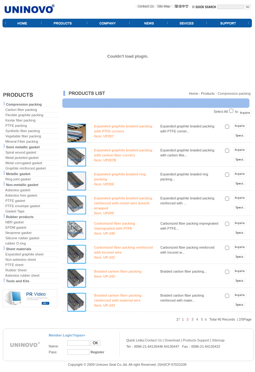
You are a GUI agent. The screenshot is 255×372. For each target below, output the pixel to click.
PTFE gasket (15, 201)
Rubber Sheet (15, 270)
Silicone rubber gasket (22, 238)
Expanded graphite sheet (24, 254)
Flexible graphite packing (24, 115)
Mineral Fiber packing (21, 141)
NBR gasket (14, 222)
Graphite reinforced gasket (25, 168)
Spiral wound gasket (20, 152)
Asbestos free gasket (21, 195)
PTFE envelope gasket (22, 206)
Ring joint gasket (18, 179)
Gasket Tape (15, 211)
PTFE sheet (14, 265)
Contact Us (153, 340)
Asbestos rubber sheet (22, 275)
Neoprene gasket (18, 233)
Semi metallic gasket (23, 147)
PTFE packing (16, 125)
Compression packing (24, 104)
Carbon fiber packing (21, 110)
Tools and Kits (17, 281)
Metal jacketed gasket (21, 158)
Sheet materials (18, 249)
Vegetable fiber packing (23, 136)
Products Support (196, 340)
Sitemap (218, 340)
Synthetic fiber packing (22, 131)
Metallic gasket (18, 174)
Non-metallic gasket (22, 185)
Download (172, 340)
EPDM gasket (15, 227)
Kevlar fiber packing (20, 120)
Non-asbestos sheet (20, 259)
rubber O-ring (15, 243)
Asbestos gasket (18, 190)
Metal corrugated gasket (23, 163)
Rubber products (20, 217)
